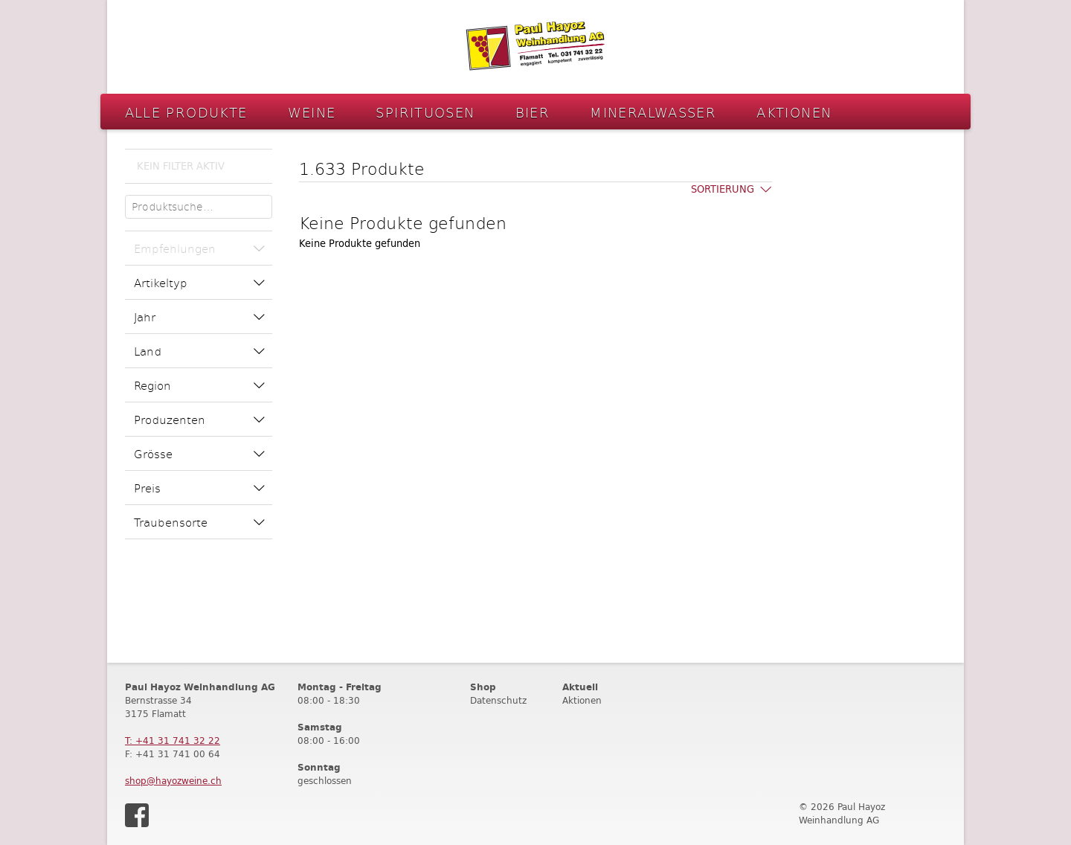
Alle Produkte (186, 112)
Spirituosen (425, 112)
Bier (532, 112)
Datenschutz (498, 700)
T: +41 (172, 740)
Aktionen (794, 112)
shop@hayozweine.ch (173, 781)
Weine (312, 112)
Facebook (137, 815)
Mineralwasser (653, 112)
